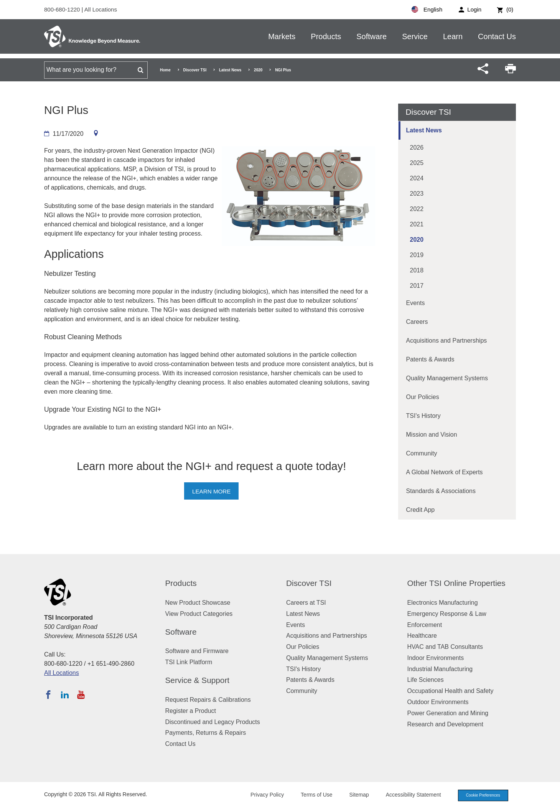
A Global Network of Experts (444, 472)
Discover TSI (195, 70)
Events (415, 303)
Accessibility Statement (408, 795)
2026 (417, 147)
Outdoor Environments (438, 702)
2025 (417, 163)
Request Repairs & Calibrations (208, 699)
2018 (417, 270)
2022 (417, 209)
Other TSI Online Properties (456, 583)
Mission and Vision (431, 434)
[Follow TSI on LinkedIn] (65, 694)
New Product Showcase (198, 602)
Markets (281, 36)
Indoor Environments (435, 658)
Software (371, 36)
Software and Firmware (197, 651)
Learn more (211, 491)
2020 (258, 70)
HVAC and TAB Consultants (445, 646)
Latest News (230, 70)
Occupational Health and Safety (450, 691)
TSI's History (423, 415)
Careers (417, 321)
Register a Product (190, 711)
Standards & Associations (441, 491)
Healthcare (422, 635)
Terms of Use (311, 795)
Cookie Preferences (480, 796)
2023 (417, 193)
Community (421, 453)
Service (415, 36)
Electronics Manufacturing (442, 602)
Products (326, 36)
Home (165, 70)
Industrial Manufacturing (440, 669)
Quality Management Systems (447, 378)
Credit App (420, 509)
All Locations (100, 9)
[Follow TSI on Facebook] (48, 694)
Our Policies (422, 397)
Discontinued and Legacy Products (212, 722)
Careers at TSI (306, 602)
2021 (417, 224)
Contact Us (497, 36)
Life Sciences (425, 679)
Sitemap (354, 795)
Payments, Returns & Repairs (205, 732)
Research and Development (445, 724)
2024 (417, 178)
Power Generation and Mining (448, 713)
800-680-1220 (63, 9)
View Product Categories (199, 613)
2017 (417, 285)
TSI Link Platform (188, 662)
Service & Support (197, 680)
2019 (417, 255)
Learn (453, 36)
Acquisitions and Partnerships (446, 340)
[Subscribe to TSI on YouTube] (80, 694)
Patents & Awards (430, 359)
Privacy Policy (261, 795)
